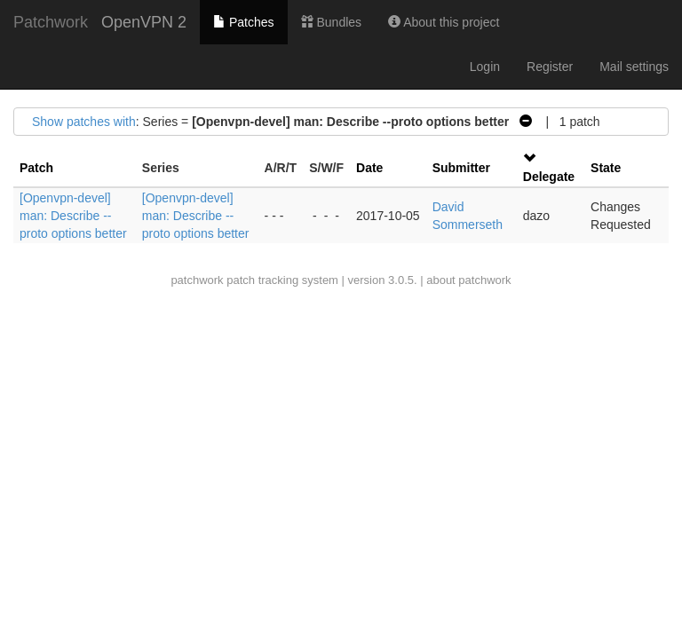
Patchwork (50, 22)
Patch (36, 168)
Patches (243, 22)
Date (369, 168)
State (606, 168)
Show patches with (84, 121)
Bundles (331, 22)
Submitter (461, 168)
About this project (443, 22)
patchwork (196, 280)
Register (550, 66)
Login (485, 66)
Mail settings (634, 66)
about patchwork (468, 280)
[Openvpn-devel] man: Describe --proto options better (73, 216)
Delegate (549, 177)
